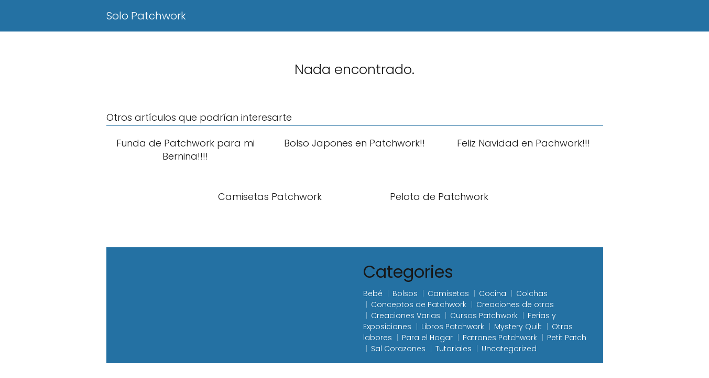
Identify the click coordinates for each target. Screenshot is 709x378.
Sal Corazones (398, 348)
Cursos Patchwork (484, 315)
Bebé (373, 293)
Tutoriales (453, 348)
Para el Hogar (427, 337)
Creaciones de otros (515, 304)
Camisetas (448, 293)
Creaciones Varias (405, 315)
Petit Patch (566, 337)
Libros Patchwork (452, 326)
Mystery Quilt (518, 326)
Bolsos (405, 293)
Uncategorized (509, 348)
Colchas (532, 293)
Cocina (492, 293)
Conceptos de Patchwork (418, 304)
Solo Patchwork (146, 15)
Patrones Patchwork (500, 337)
